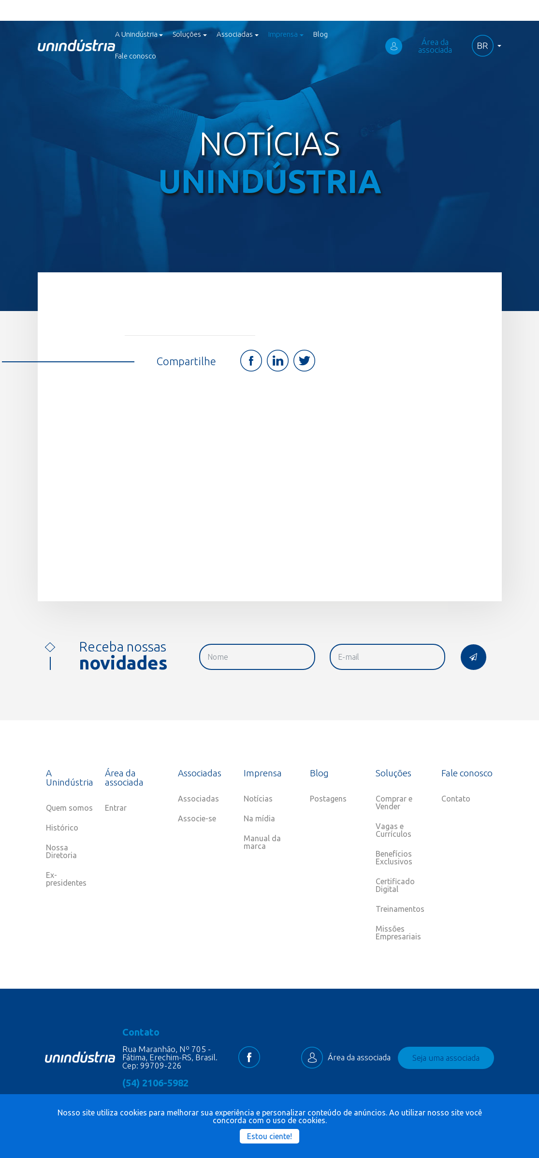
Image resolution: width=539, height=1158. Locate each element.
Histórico (62, 827)
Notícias (258, 798)
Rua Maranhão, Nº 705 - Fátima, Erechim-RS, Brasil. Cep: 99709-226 (170, 1057)
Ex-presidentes (66, 879)
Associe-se (197, 818)
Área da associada (418, 46)
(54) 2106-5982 (155, 1083)
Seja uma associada (446, 1057)
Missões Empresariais (398, 932)
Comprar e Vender (394, 802)
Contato (455, 798)
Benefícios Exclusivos (394, 857)
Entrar (116, 807)
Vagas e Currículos (393, 830)
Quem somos (69, 807)
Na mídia (259, 818)
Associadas (198, 798)
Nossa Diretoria (61, 851)
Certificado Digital (395, 885)
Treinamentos (400, 909)
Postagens (328, 798)
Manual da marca (262, 842)
